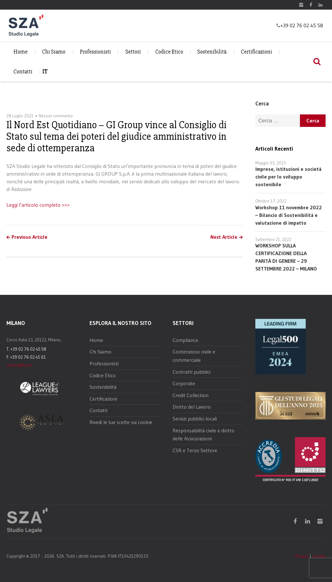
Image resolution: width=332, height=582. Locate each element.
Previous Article (29, 237)
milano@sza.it (19, 365)
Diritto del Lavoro (192, 406)
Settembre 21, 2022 (273, 239)
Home (20, 51)
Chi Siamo (53, 51)
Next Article (223, 237)
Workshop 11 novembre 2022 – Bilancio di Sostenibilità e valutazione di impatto (288, 215)
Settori (133, 51)
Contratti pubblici (191, 372)
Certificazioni (256, 51)
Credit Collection (191, 395)
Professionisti (95, 51)
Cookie (319, 556)
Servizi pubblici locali (195, 418)
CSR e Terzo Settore (195, 450)
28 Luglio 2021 (19, 115)
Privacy (301, 556)
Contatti (22, 71)
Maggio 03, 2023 (270, 162)
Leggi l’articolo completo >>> (38, 205)
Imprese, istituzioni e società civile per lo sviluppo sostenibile (288, 176)
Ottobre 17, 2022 (270, 201)
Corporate (184, 383)
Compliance (185, 340)
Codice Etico (169, 51)
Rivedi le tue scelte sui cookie (120, 422)
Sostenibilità (211, 51)
